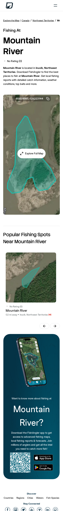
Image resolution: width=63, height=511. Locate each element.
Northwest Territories (43, 20)
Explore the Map (11, 20)
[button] (31, 153)
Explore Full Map (34, 153)
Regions (20, 497)
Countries (8, 497)
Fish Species (52, 497)
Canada (25, 20)
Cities (30, 497)
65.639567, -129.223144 (33, 99)
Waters (40, 497)
